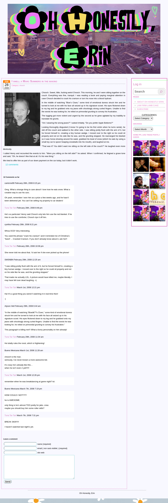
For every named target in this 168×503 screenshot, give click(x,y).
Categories (149, 115)
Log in (137, 84)
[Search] (161, 91)
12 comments (11, 164)
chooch (22, 85)
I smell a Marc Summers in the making (34, 81)
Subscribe (142, 109)
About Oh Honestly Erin (150, 102)
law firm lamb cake (148, 105)
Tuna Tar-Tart (10, 208)
